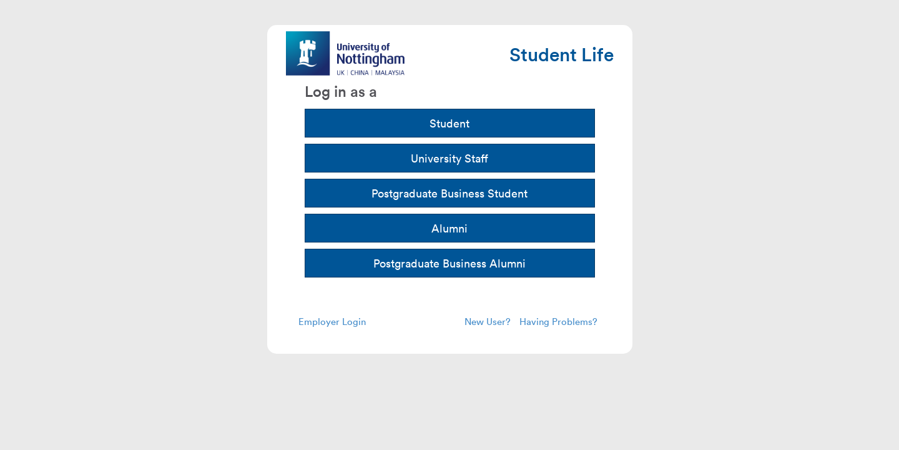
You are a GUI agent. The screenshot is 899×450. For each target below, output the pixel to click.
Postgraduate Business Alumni (449, 263)
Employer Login (332, 321)
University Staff (449, 158)
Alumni (449, 228)
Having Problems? (558, 321)
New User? (487, 321)
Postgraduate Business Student (449, 193)
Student (449, 123)
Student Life (561, 54)
